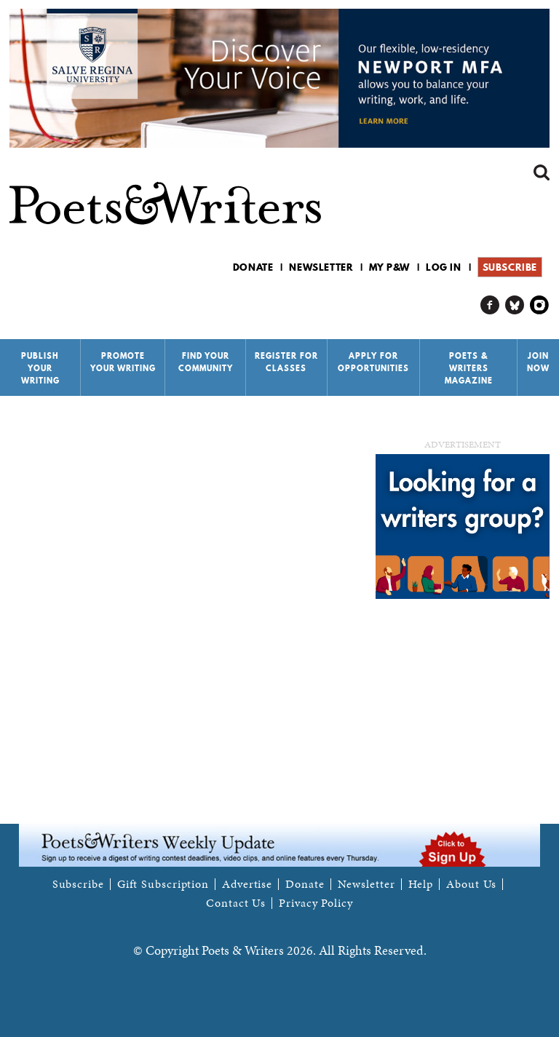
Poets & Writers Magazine (469, 368)
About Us (471, 884)
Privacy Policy (316, 903)
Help (421, 884)
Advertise (247, 884)
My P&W (389, 267)
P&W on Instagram (540, 305)
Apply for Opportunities (373, 362)
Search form (542, 172)
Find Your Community (205, 362)
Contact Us (236, 903)
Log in (443, 267)
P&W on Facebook (490, 305)
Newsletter (321, 267)
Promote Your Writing (123, 362)
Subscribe (510, 267)
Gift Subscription (163, 884)
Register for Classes (286, 362)
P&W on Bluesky (515, 305)
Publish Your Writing (40, 368)
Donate (253, 267)
